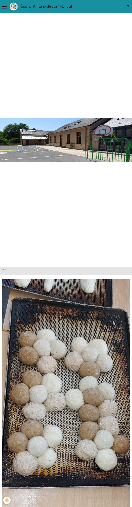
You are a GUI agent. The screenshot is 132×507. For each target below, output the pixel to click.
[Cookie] (7, 500)
